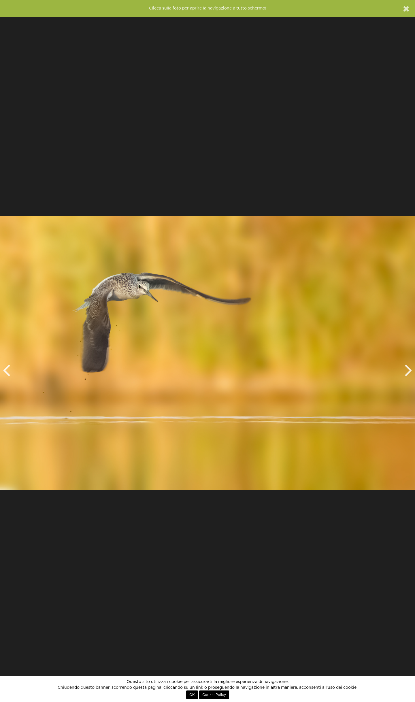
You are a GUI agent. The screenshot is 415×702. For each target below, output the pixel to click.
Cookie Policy (214, 695)
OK (192, 695)
